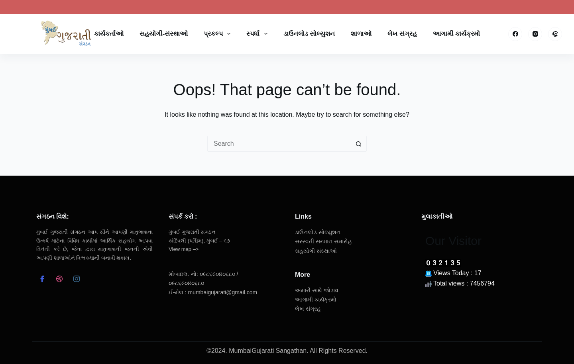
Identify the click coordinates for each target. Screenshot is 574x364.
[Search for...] (279, 144)
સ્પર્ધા (258, 34)
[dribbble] (59, 280)
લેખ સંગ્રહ (402, 33)
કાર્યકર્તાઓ (109, 33)
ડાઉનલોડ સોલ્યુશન (309, 33)
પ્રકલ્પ (219, 34)
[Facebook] (515, 34)
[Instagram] (535, 34)
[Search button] (359, 144)
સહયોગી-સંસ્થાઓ (164, 33)
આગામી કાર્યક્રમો (456, 33)
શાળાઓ (361, 33)
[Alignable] (555, 34)
